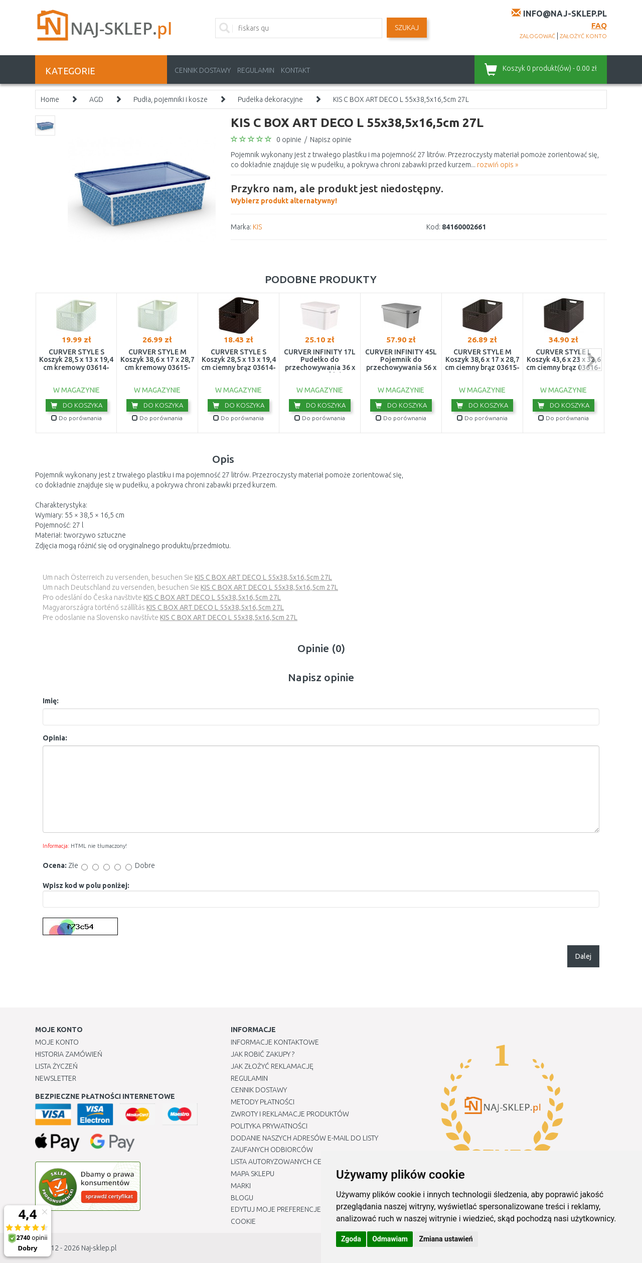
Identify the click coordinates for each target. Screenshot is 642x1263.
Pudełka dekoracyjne (270, 99)
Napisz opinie (331, 140)
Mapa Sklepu (252, 1174)
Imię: (51, 701)
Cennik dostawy (203, 70)
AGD (96, 99)
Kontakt (295, 70)
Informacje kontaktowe (275, 1042)
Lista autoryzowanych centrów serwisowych (313, 1162)
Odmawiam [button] (390, 1239)
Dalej (583, 956)
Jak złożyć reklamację (272, 1066)
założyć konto (583, 36)
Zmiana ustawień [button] (445, 1239)
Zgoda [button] (351, 1239)
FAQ (599, 25)
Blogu (242, 1198)
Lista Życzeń (56, 1066)
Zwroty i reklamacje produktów (290, 1114)
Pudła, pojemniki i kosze (170, 99)
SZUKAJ (407, 28)
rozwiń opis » (497, 165)
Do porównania (76, 418)
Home (50, 99)
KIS (257, 227)
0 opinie (288, 140)
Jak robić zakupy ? (262, 1054)
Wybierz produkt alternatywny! (337, 193)
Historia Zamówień (68, 1054)
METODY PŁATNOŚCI (262, 1102)
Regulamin (255, 70)
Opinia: (55, 738)
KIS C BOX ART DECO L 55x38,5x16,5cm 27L (401, 99)
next (590, 359)
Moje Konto (57, 1042)
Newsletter (55, 1078)
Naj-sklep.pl (98, 1248)
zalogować (537, 36)
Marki (241, 1186)
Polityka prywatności (269, 1126)
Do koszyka (76, 405)
